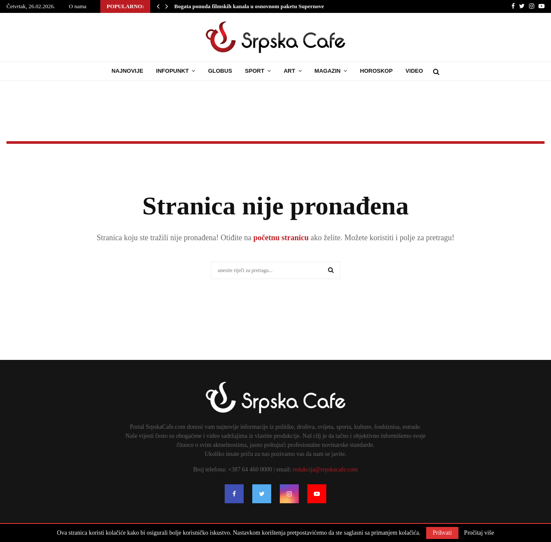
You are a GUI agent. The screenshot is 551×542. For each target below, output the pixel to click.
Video (414, 71)
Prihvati (442, 533)
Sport (254, 71)
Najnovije (127, 71)
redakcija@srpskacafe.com (325, 469)
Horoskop (376, 71)
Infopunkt (172, 71)
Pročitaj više (479, 533)
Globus (220, 71)
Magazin (328, 71)
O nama (78, 6)
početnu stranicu (280, 237)
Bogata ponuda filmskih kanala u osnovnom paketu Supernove (249, 6)
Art (289, 71)
